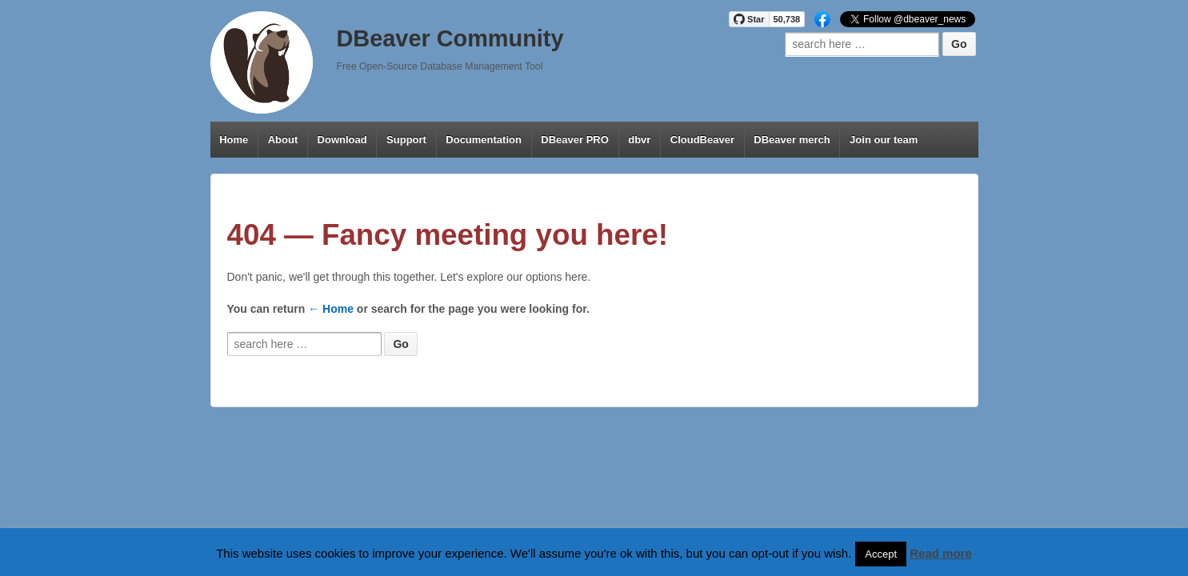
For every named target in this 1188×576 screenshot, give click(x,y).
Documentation (484, 140)
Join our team (884, 140)
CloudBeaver (702, 140)
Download (342, 140)
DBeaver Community (450, 38)
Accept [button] (881, 554)
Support (406, 140)
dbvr (639, 140)
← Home (331, 308)
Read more (941, 553)
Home (233, 140)
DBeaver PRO (575, 140)
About (283, 140)
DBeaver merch (792, 140)
